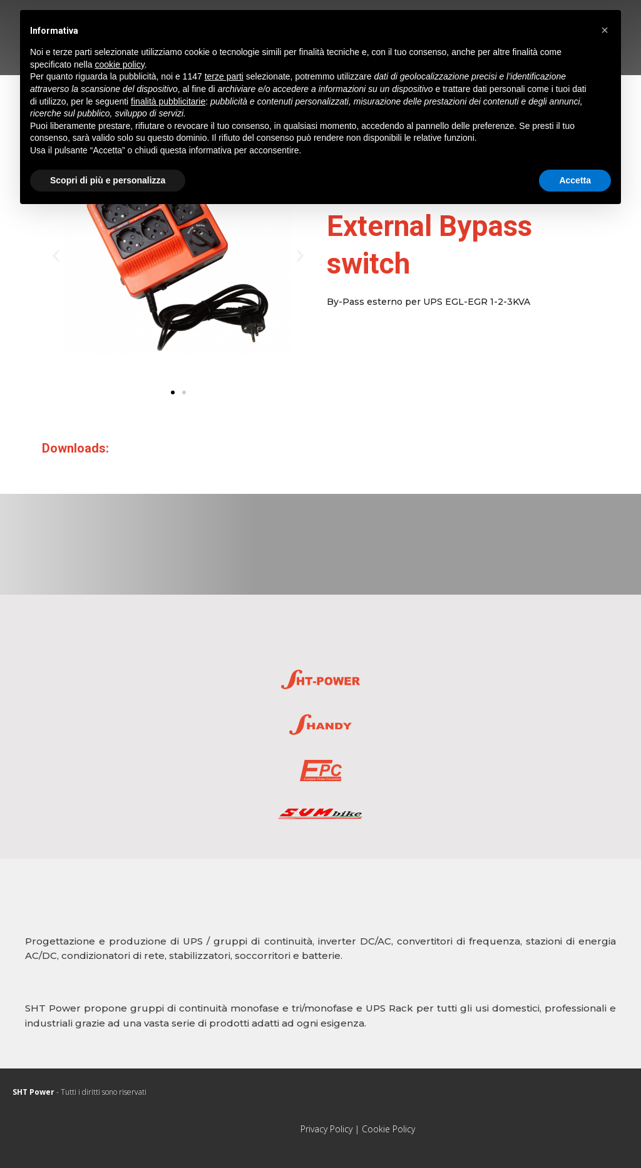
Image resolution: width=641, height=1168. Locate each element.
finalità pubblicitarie (168, 101)
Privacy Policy (326, 1129)
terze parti (224, 76)
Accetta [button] (575, 180)
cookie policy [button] (120, 64)
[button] (173, 392)
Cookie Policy (388, 1129)
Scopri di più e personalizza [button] (107, 180)
